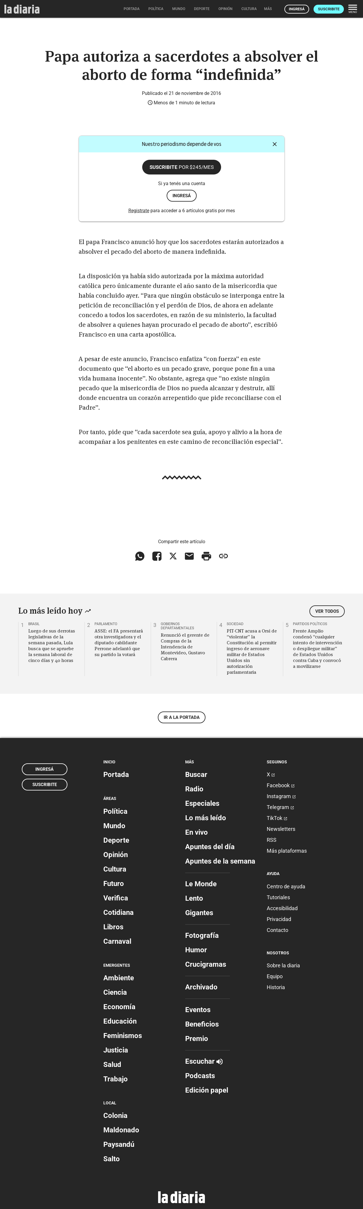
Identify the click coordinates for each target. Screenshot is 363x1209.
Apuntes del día (210, 847)
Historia (276, 987)
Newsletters (281, 829)
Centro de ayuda (286, 886)
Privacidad (279, 919)
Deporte (116, 840)
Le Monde (201, 884)
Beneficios (202, 1024)
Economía (119, 1007)
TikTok (277, 818)
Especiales (202, 803)
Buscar (196, 774)
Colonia (115, 1115)
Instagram (281, 796)
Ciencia (115, 992)
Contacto (277, 930)
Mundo (114, 826)
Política (115, 811)
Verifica (115, 898)
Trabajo (115, 1079)
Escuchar (204, 1061)
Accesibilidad (282, 908)
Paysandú (118, 1144)
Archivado (201, 987)
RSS (271, 840)
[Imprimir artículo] (206, 556)
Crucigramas (205, 964)
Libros (113, 927)
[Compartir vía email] (189, 556)
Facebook (281, 785)
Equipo (275, 976)
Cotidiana (118, 912)
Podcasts (200, 1076)
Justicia (115, 1050)
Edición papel (206, 1090)
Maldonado (121, 1130)
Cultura (114, 869)
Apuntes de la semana (220, 861)
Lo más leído (205, 818)
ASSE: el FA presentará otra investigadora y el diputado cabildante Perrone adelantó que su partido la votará (119, 642)
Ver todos (327, 611)
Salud (112, 1064)
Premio (196, 1039)
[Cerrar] (274, 144)
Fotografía (202, 935)
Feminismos (122, 1036)
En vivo (196, 832)
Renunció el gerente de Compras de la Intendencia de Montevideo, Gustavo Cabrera (185, 647)
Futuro (113, 883)
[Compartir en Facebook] (157, 556)
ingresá (182, 195)
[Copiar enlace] (223, 556)
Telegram (280, 807)
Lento (194, 898)
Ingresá (297, 9)
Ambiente (118, 978)
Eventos (197, 1010)
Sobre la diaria (283, 965)
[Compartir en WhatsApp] (140, 556)
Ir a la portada (182, 717)
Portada (116, 774)
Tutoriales (278, 897)
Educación (120, 1021)
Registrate (138, 210)
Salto (111, 1159)
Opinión (115, 855)
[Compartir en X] (173, 556)
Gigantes (199, 913)
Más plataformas (287, 851)
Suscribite (328, 9)
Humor (196, 950)
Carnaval (117, 941)
